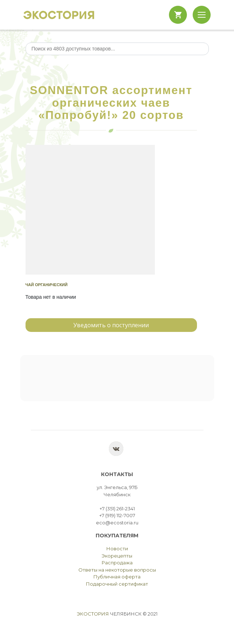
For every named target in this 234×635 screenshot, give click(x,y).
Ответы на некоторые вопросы (117, 570)
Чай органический (47, 285)
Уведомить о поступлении (111, 325)
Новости (117, 548)
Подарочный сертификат (117, 584)
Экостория (93, 614)
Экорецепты (117, 556)
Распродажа (117, 562)
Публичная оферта (117, 577)
